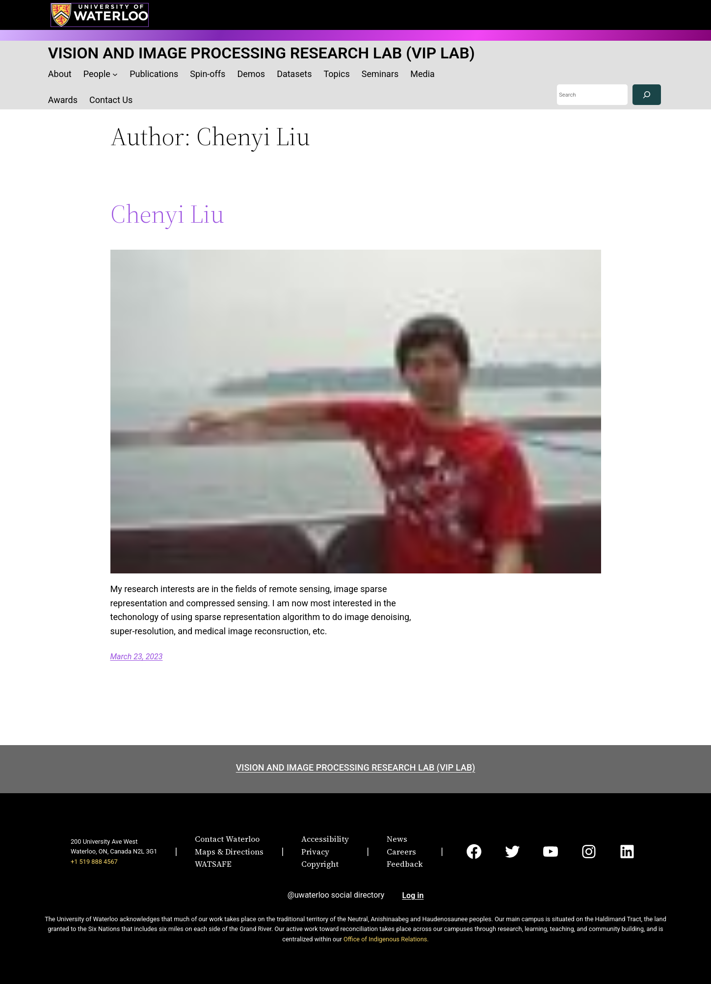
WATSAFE (213, 863)
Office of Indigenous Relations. (386, 939)
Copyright (320, 863)
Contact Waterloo (227, 838)
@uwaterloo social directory (336, 895)
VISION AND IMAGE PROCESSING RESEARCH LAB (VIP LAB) (261, 53)
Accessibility (325, 838)
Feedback (405, 863)
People (96, 74)
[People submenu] (115, 74)
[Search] (646, 94)
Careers (401, 851)
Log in (412, 895)
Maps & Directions (229, 851)
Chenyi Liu (167, 214)
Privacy (315, 851)
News (397, 838)
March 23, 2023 (136, 656)
